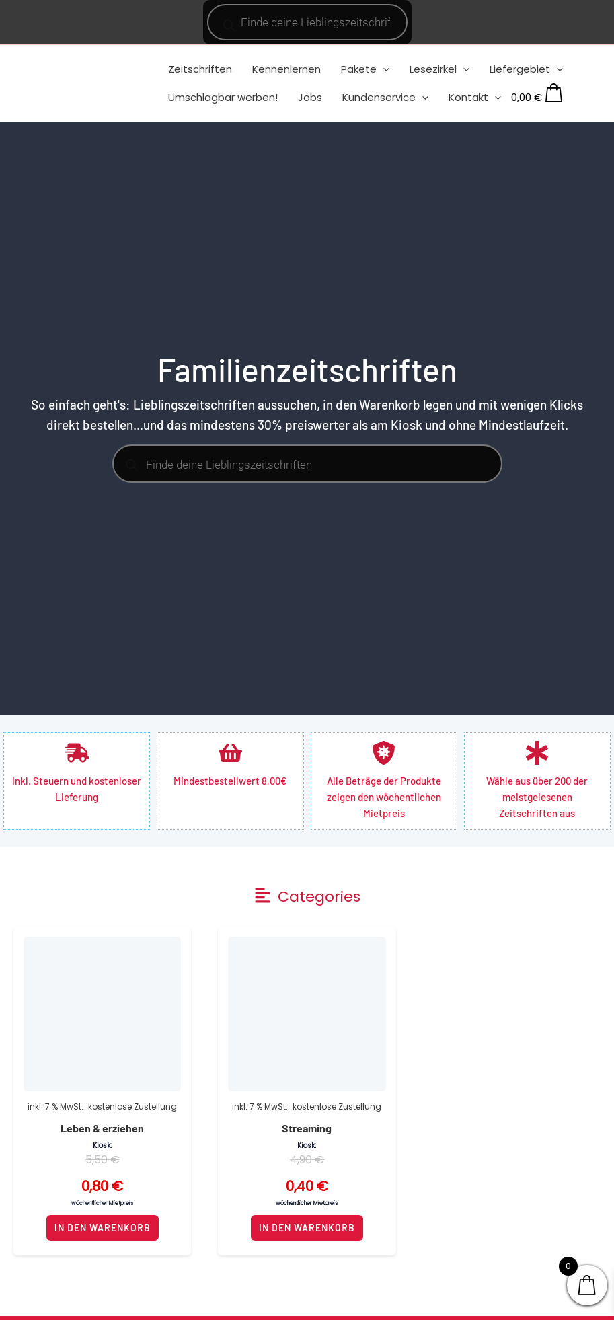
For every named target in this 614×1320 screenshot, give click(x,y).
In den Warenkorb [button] (102, 1227)
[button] (307, 896)
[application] (383, 69)
